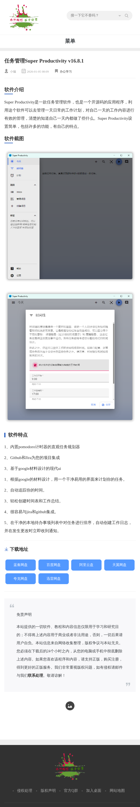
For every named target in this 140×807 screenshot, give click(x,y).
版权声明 (48, 791)
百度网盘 (54, 565)
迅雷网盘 (54, 579)
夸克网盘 (21, 579)
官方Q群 (71, 791)
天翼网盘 (119, 565)
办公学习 (66, 71)
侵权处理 (24, 791)
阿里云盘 (86, 565)
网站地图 (117, 791)
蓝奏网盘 (21, 565)
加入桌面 (93, 791)
